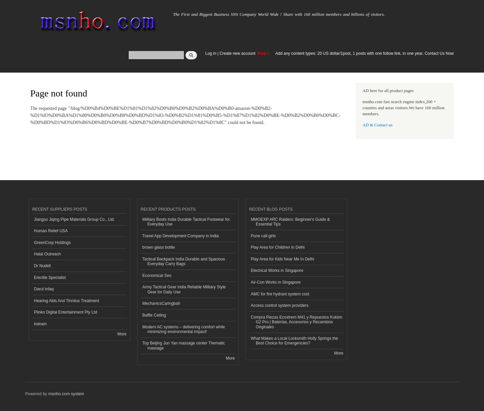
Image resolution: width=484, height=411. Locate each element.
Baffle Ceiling (154, 315)
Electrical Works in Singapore (277, 270)
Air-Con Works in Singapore (275, 282)
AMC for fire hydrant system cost (280, 294)
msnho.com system (66, 394)
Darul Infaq (44, 289)
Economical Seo (157, 275)
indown (40, 324)
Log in (210, 53)
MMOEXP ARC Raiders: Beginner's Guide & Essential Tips (290, 222)
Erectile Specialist (50, 277)
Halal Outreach (47, 254)
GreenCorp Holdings (52, 242)
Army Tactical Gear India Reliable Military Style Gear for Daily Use (184, 289)
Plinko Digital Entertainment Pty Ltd (65, 312)
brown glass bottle (159, 247)
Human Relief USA (51, 231)
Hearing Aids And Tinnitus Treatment (66, 300)
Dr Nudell (42, 265)
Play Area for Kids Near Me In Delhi (282, 259)
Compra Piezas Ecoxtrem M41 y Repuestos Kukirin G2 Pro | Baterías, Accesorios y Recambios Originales (296, 322)
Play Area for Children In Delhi (278, 247)
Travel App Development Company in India (181, 236)
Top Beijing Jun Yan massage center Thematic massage (184, 345)
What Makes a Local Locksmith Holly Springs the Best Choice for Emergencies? (294, 340)
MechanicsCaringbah (161, 303)
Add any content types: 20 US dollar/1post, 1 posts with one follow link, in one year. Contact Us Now (364, 53)
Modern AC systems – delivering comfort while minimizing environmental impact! (184, 329)
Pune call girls (263, 236)
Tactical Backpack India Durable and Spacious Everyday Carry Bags (184, 261)
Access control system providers (280, 305)
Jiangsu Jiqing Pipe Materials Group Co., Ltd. (74, 219)
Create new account (237, 53)
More (121, 334)
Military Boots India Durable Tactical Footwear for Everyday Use (186, 222)
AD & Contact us (378, 125)
